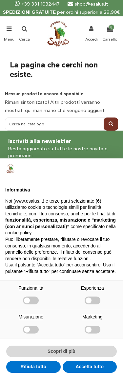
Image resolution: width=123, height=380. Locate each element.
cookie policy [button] (18, 232)
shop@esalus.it (88, 4)
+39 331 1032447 (37, 4)
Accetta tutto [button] (89, 366)
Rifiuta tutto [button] (33, 366)
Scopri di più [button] (61, 351)
